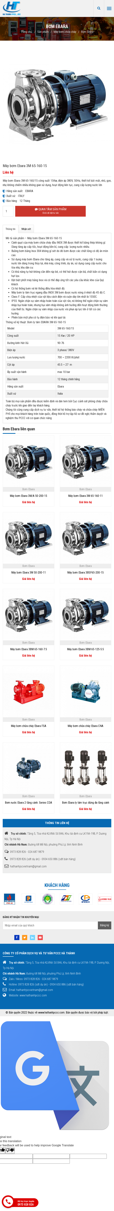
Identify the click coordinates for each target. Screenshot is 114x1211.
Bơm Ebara (87, 32)
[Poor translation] (10, 1150)
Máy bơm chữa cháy (64, 32)
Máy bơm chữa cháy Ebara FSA (28, 726)
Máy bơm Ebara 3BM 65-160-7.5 (28, 649)
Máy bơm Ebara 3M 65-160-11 (85, 496)
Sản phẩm (43, 32)
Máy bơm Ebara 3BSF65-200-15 (85, 572)
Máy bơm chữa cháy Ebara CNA (85, 726)
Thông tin (10, 229)
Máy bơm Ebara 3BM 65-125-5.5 (85, 649)
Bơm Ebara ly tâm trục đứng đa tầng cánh (85, 802)
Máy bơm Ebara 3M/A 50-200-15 (28, 496)
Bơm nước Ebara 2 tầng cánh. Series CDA (28, 802)
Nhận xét (26, 229)
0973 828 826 (26, 1204)
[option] (28, 899)
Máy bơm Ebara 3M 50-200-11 (28, 572)
